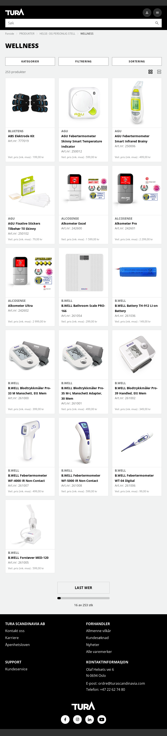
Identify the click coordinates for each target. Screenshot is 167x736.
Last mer (83, 587)
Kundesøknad (97, 637)
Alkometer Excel (73, 223)
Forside (9, 33)
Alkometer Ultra (20, 306)
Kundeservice (16, 669)
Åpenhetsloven (17, 644)
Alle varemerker (99, 651)
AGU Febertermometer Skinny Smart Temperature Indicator (81, 141)
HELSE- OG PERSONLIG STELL (57, 33)
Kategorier (30, 61)
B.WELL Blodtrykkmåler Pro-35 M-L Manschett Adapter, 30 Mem (82, 393)
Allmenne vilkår (98, 630)
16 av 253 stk (83, 605)
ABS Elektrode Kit (21, 136)
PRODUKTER (26, 33)
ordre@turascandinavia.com (121, 683)
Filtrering (83, 61)
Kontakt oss (15, 630)
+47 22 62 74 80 (112, 689)
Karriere (12, 637)
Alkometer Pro (126, 223)
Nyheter (92, 644)
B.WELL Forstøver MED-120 (28, 558)
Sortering (137, 61)
